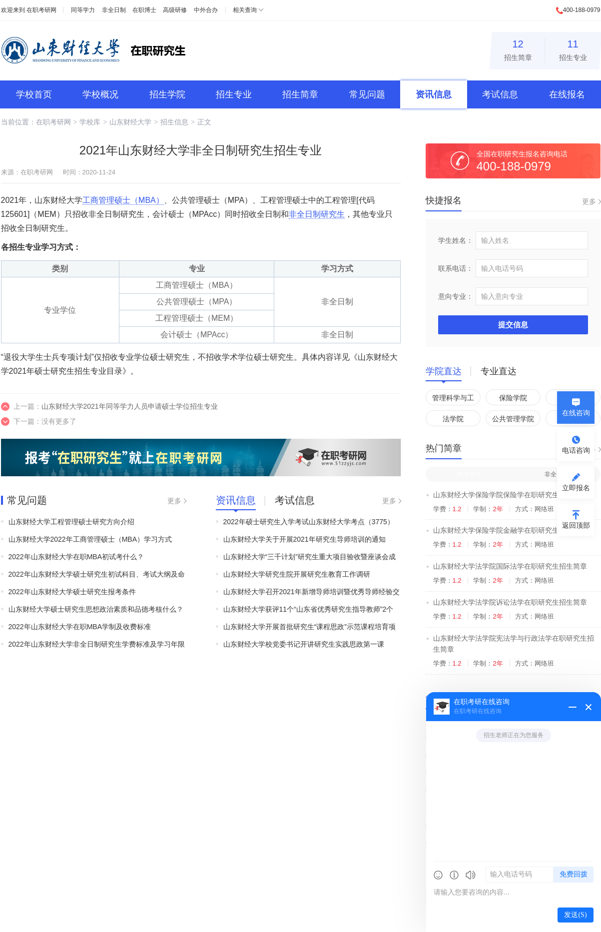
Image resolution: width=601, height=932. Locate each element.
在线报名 (567, 94)
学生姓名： (455, 240)
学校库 (89, 122)
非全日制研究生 (317, 214)
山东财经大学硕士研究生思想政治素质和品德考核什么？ (95, 609)
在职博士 (144, 9)
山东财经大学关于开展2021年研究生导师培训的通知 (304, 539)
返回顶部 (576, 525)
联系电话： (455, 268)
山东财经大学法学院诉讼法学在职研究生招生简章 (510, 602)
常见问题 (367, 94)
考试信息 (500, 94)
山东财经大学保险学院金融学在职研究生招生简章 (510, 530)
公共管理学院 (513, 419)
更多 (174, 501)
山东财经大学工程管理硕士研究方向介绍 (71, 522)
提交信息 (513, 324)
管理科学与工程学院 (453, 399)
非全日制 (114, 9)
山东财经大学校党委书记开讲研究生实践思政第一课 (303, 644)
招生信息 (174, 122)
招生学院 (167, 94)
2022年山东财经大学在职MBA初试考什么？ (76, 557)
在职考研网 (41, 9)
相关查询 (245, 9)
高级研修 (175, 9)
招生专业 (573, 48)
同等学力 (83, 9)
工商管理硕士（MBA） (123, 200)
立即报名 (576, 488)
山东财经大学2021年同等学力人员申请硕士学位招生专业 (129, 406)
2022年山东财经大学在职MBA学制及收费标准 (79, 627)
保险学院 (513, 398)
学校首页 (34, 94)
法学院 (453, 419)
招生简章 (518, 48)
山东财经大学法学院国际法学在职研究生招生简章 (510, 566)
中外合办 (206, 9)
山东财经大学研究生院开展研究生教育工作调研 (296, 574)
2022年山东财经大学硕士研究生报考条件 (72, 592)
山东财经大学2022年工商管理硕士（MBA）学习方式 (90, 539)
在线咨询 (576, 413)
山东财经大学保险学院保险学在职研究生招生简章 (510, 495)
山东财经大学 (130, 122)
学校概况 (100, 94)
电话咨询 (576, 450)
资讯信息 (434, 94)
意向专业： (455, 296)
